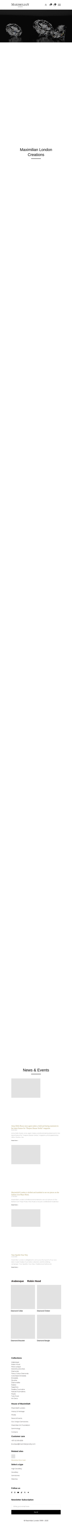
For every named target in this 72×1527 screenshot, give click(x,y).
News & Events (16, 1418)
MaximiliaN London (18, 1408)
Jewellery (14, 1472)
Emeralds (14, 1378)
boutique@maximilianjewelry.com (23, 1444)
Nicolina (14, 1380)
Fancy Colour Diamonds (19, 1373)
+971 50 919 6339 (17, 1440)
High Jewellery (16, 1469)
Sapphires (14, 1387)
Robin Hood (15, 1364)
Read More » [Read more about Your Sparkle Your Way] (14, 1267)
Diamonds (15, 1371)
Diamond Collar (17, 1311)
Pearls (13, 1394)
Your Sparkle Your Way (19, 1255)
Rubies (13, 1385)
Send (36, 1512)
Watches (14, 1479)
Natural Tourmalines (18, 1391)
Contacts (14, 1432)
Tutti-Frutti (15, 1396)
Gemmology (15, 1428)
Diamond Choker (43, 1311)
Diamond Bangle (43, 1341)
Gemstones (15, 1475)
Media (13, 1415)
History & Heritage (17, 1411)
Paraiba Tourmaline (18, 1389)
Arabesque (15, 1362)
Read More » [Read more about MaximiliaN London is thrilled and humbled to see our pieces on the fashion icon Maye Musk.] (14, 1205)
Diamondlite (15, 1382)
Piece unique (16, 1367)
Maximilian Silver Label (18, 1460)
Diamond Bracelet (18, 1341)
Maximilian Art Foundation (20, 1425)
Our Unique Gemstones (19, 1422)
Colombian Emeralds (18, 1376)
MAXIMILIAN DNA (18, 1369)
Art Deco (14, 1398)
